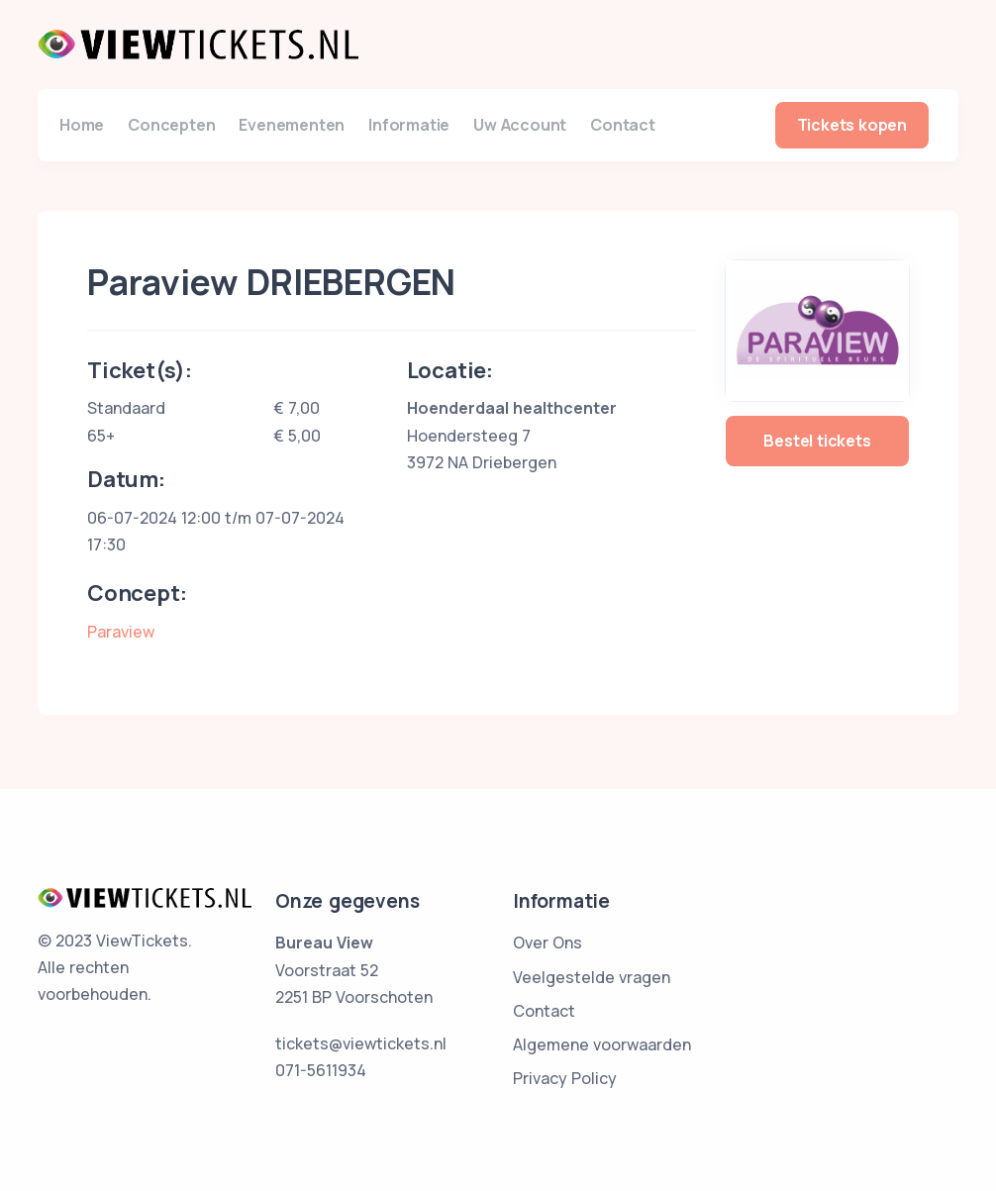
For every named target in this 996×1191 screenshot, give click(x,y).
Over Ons (547, 942)
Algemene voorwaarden (602, 1044)
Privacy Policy (565, 1078)
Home (81, 125)
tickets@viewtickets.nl (361, 1043)
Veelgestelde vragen (591, 977)
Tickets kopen (852, 125)
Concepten (171, 125)
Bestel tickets (816, 440)
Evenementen (292, 125)
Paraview (120, 632)
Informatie (408, 125)
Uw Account (519, 125)
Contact (622, 125)
